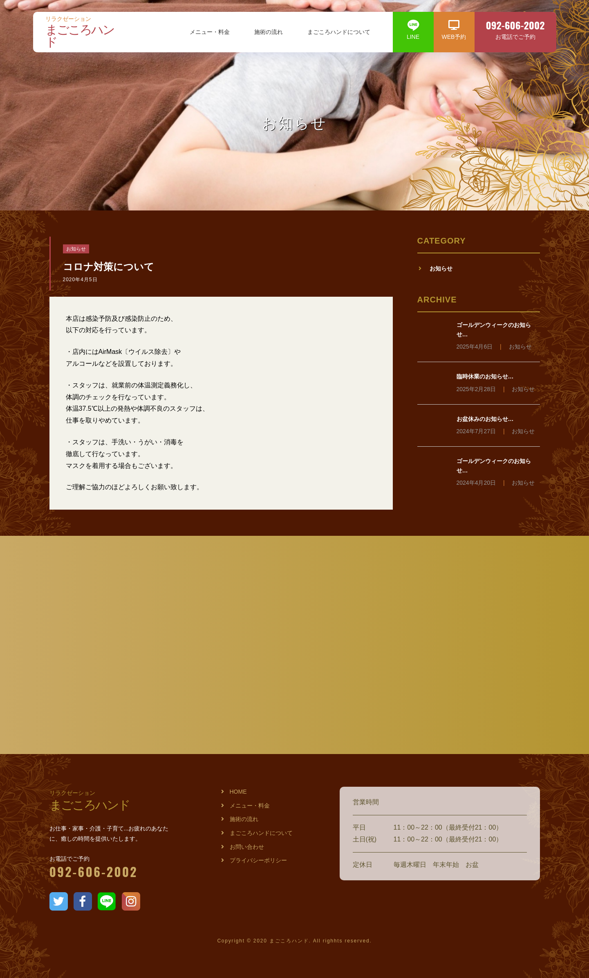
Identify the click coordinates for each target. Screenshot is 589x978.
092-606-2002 (93, 872)
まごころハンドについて (338, 32)
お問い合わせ (247, 847)
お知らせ (76, 249)
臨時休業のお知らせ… (485, 376)
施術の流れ (268, 32)
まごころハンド (84, 32)
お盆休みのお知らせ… (485, 419)
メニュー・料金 (210, 32)
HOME (238, 791)
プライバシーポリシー (258, 860)
